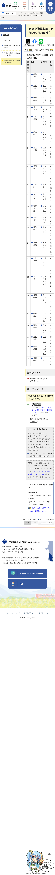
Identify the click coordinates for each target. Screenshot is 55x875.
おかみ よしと (45, 229)
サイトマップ (43, 613)
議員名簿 (6, 35)
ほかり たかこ (45, 220)
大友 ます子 (35, 196)
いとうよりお (44, 339)
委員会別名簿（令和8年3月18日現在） (12, 54)
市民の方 (15, 6)
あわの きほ (45, 245)
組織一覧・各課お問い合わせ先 (31, 573)
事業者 (41, 6)
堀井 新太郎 (35, 208)
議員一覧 (7, 40)
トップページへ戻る (47, 519)
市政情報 (32, 6)
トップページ (21, 13)
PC (35, 523)
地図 (21, 584)
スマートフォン (46, 523)
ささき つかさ (45, 109)
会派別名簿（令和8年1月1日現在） (12, 47)
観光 (24, 6)
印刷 (26, 50)
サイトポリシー (29, 613)
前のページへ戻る (29, 519)
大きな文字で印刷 (42, 50)
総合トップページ (13, 613)
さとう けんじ (45, 360)
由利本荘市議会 (33, 13)
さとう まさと (45, 99)
